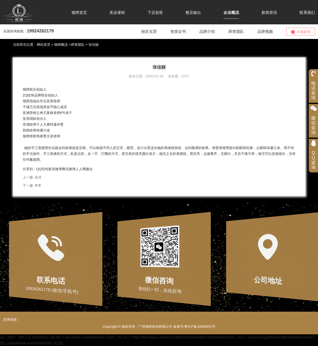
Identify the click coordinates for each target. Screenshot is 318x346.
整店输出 (193, 12)
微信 (89, 169)
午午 (38, 185)
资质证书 (178, 31)
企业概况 (231, 12)
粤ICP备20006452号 (199, 326)
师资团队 (236, 31)
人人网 (81, 169)
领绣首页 (79, 12)
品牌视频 (265, 31)
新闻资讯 (269, 12)
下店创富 (155, 12)
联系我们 (307, 12)
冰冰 (38, 177)
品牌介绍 (207, 31)
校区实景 (149, 31)
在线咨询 (301, 32)
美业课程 (117, 12)
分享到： (29, 169)
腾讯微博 (69, 169)
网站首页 (43, 45)
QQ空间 (42, 169)
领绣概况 (61, 45)
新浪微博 (55, 169)
